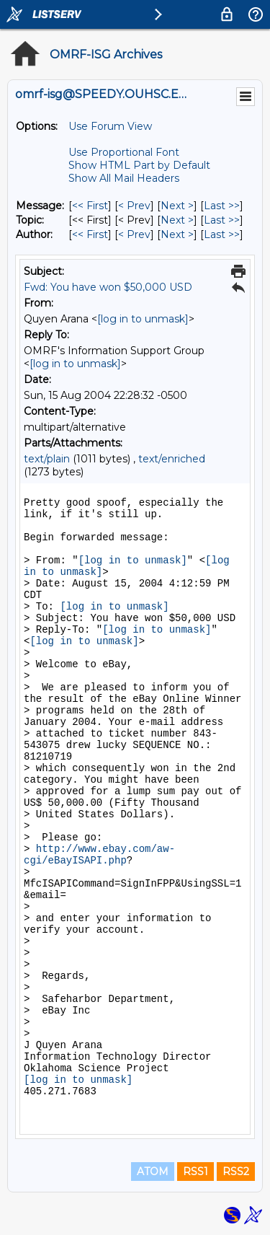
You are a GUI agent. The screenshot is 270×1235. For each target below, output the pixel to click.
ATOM (152, 1171)
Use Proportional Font (123, 152)
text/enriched (171, 458)
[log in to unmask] (143, 318)
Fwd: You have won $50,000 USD (108, 287)
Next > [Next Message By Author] (177, 234)
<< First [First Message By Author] (90, 234)
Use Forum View (110, 126)
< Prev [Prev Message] (134, 205)
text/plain (47, 458)
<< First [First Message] (90, 205)
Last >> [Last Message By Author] (222, 234)
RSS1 (195, 1171)
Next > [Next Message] (177, 205)
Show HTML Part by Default (139, 165)
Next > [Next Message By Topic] (177, 220)
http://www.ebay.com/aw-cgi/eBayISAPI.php (99, 854)
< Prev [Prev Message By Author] (134, 234)
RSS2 (235, 1171)
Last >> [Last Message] (222, 205)
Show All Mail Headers (123, 178)
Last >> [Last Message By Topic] (222, 220)
